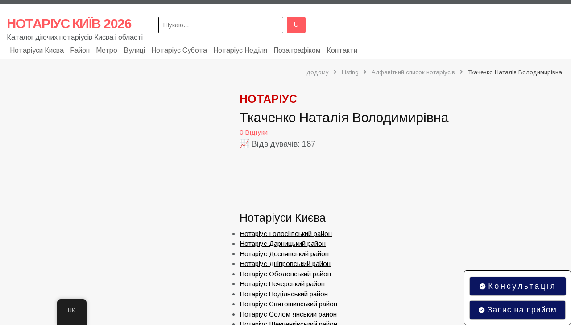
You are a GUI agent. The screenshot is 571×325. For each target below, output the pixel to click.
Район (80, 50)
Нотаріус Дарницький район (283, 243)
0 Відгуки (254, 132)
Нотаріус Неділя (240, 50)
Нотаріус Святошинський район (288, 304)
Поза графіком (296, 50)
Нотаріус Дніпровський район (285, 263)
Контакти (342, 50)
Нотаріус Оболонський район (285, 274)
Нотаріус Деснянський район (284, 253)
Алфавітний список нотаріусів (413, 72)
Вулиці (134, 50)
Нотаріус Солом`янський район (288, 314)
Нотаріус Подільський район (284, 294)
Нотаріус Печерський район (282, 283)
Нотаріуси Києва (37, 50)
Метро (106, 50)
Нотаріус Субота (179, 50)
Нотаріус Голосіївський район (286, 233)
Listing (350, 72)
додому (317, 72)
